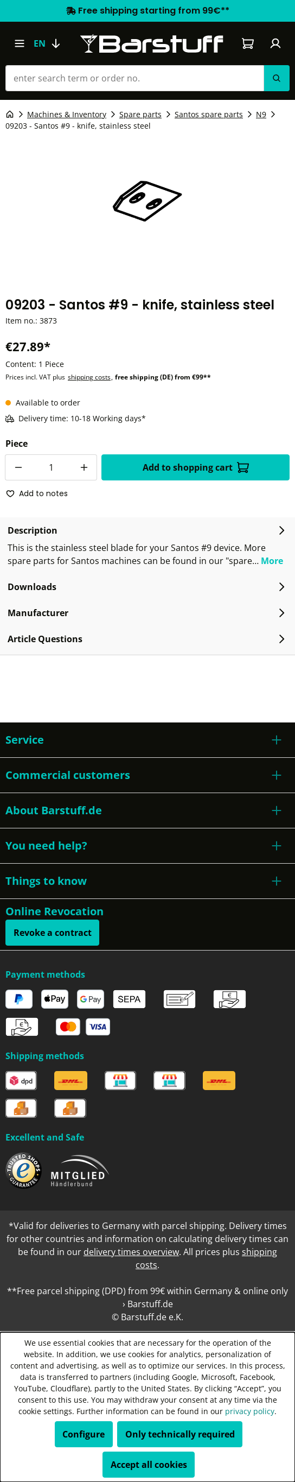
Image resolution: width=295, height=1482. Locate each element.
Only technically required (180, 1434)
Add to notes (37, 493)
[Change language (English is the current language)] (51, 43)
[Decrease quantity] (18, 467)
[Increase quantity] (84, 467)
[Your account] (276, 43)
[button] (147, 740)
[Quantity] (51, 467)
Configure (83, 1434)
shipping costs (89, 377)
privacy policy (249, 1411)
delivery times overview (131, 1252)
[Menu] (19, 43)
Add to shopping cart (196, 467)
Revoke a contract (53, 933)
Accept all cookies (149, 1465)
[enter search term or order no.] (134, 78)
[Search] (277, 78)
